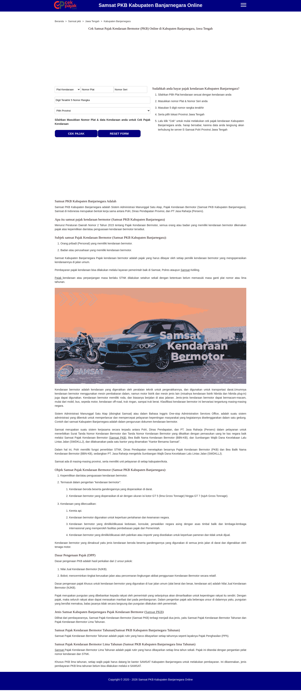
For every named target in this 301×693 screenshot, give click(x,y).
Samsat (185, 270)
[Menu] (243, 5)
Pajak (59, 277)
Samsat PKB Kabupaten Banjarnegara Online (150, 5)
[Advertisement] (150, 59)
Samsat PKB (117, 437)
